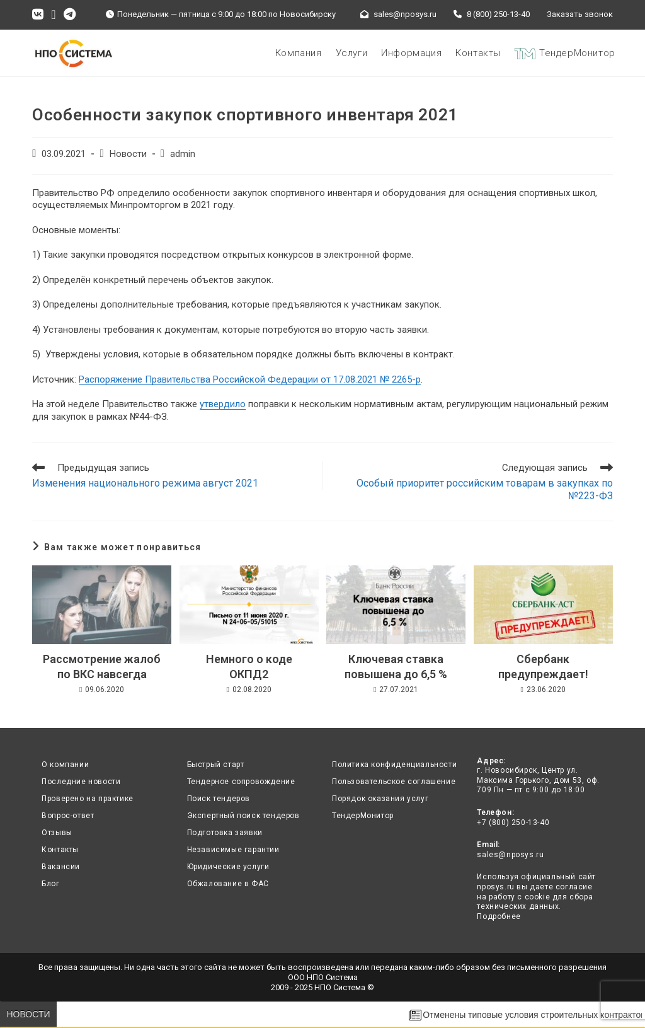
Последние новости (81, 781)
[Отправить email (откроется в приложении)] (53, 14)
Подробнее (498, 916)
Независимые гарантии (233, 849)
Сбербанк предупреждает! (543, 666)
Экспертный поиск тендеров (243, 815)
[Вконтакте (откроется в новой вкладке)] (39, 14)
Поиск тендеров (218, 798)
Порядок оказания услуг (380, 798)
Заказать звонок (580, 14)
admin (182, 154)
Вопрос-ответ (68, 815)
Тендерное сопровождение (241, 781)
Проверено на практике (88, 798)
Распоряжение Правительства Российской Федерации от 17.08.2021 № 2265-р (250, 379)
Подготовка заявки (225, 832)
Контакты (60, 849)
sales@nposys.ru (402, 14)
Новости (128, 154)
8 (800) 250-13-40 (495, 14)
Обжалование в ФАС (228, 883)
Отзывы (57, 832)
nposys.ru (495, 886)
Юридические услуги (228, 866)
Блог (50, 883)
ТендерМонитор (363, 815)
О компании (65, 764)
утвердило (223, 404)
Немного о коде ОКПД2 (249, 666)
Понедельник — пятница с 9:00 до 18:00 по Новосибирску (228, 14)
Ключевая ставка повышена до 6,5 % (396, 666)
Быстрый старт (215, 764)
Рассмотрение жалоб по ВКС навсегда (102, 666)
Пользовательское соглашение (393, 781)
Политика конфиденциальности (394, 764)
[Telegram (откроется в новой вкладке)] (69, 14)
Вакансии (61, 866)
